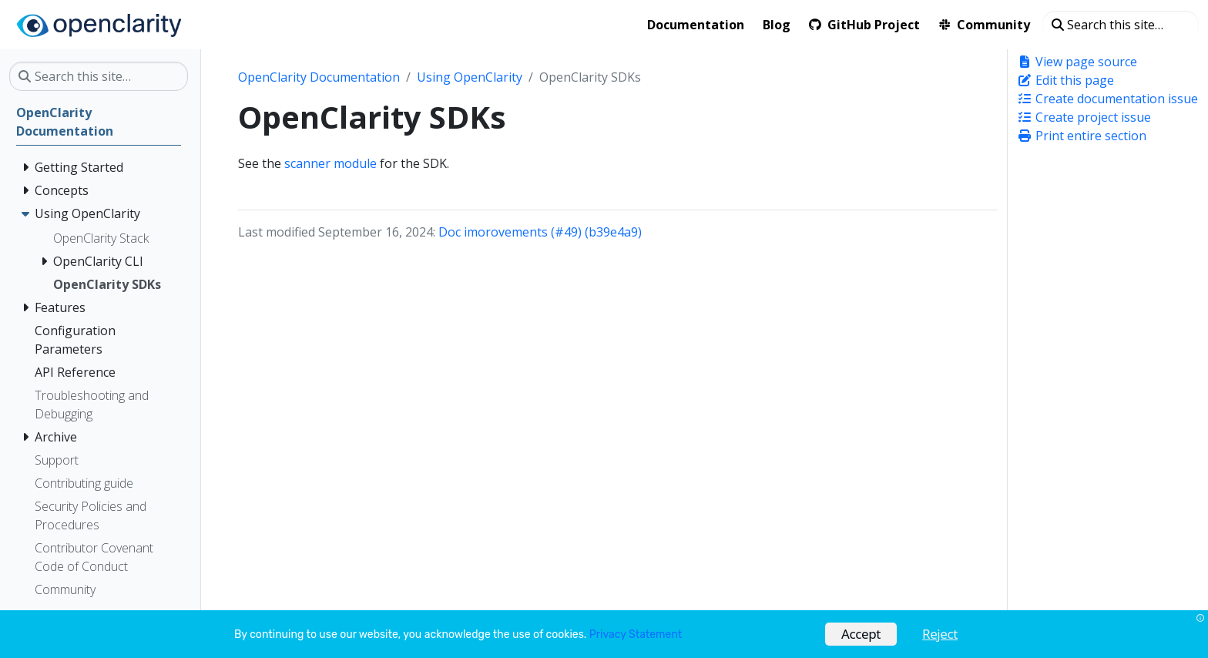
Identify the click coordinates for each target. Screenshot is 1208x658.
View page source (1077, 61)
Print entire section (1081, 135)
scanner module (330, 163)
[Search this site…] (1120, 25)
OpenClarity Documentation (319, 77)
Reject (940, 634)
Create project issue (1084, 117)
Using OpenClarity (469, 77)
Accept (861, 634)
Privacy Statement (635, 634)
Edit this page (1065, 80)
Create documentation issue (1107, 98)
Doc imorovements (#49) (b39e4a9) (540, 231)
